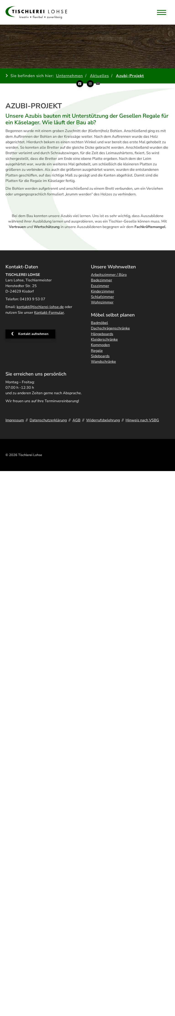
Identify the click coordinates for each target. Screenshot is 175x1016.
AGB (76, 420)
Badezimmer (101, 280)
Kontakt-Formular (49, 312)
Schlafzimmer (102, 296)
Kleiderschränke (104, 339)
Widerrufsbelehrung (103, 420)
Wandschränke (103, 361)
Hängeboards (102, 334)
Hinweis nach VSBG (142, 420)
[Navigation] (162, 12)
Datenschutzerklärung (48, 420)
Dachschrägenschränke (110, 328)
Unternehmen (69, 75)
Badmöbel (99, 322)
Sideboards (100, 356)
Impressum (14, 420)
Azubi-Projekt (130, 75)
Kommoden (100, 344)
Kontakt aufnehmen (33, 334)
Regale (97, 350)
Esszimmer (100, 285)
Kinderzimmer (102, 291)
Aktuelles (99, 75)
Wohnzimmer (102, 302)
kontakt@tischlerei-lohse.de (40, 306)
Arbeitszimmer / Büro (109, 274)
